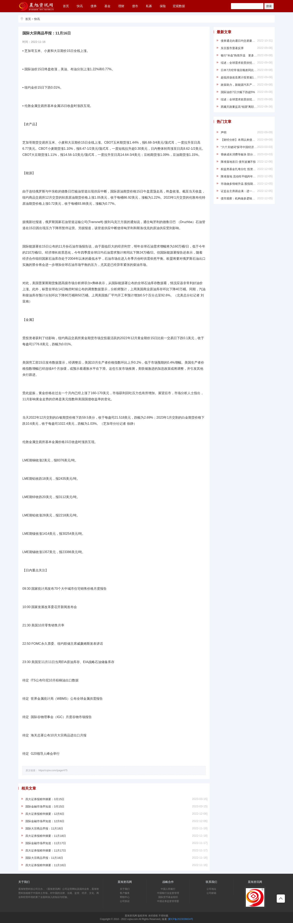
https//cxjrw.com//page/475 (52, 770)
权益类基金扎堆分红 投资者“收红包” (243, 169)
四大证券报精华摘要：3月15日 (44, 799)
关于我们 (125, 889)
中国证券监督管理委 (168, 901)
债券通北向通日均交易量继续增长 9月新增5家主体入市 (255, 40)
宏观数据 (179, 6)
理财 (121, 6)
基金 (107, 6)
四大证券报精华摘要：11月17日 (45, 850)
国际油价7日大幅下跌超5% (238, 92)
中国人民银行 (168, 889)
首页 (66, 6)
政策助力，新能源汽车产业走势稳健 (243, 84)
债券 (94, 6)
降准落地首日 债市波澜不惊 (238, 161)
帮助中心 (125, 897)
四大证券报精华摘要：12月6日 (44, 813)
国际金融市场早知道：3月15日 (44, 806)
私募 (149, 6)
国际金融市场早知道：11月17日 (45, 843)
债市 (135, 6)
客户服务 (125, 893)
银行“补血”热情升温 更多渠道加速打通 (246, 55)
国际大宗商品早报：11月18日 (44, 828)
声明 (223, 132)
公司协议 (125, 901)
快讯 (80, 6)
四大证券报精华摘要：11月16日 (45, 865)
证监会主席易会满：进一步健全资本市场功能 (249, 191)
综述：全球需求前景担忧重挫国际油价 (245, 62)
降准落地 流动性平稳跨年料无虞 (241, 176)
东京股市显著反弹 (232, 48)
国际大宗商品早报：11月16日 (44, 857)
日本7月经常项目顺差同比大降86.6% (244, 70)
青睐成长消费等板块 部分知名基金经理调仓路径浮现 (254, 154)
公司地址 (211, 889)
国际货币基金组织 (168, 897)
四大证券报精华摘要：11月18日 (45, 835)
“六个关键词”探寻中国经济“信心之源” (244, 147)
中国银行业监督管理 (168, 893)
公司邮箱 (211, 893)
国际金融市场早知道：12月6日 (44, 821)
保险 (163, 6)
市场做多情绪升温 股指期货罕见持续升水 (247, 183)
